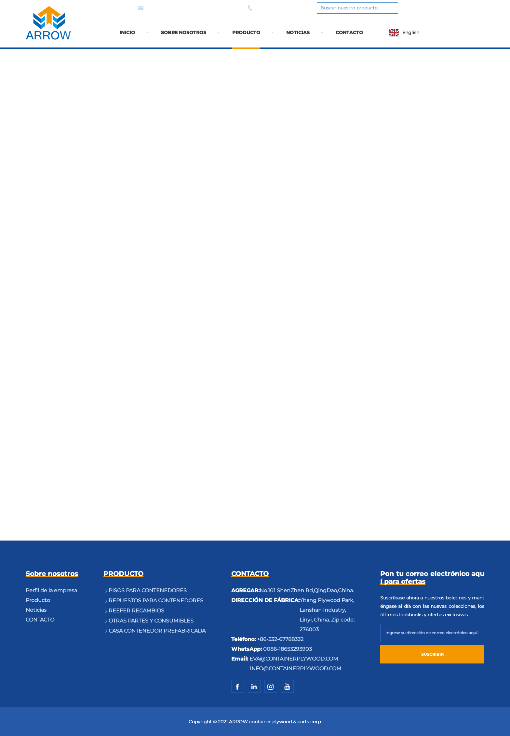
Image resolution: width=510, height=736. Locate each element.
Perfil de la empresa (51, 590)
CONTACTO (349, 37)
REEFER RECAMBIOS (136, 611)
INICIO (127, 37)
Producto (38, 600)
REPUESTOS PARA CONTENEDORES (156, 600)
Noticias (36, 610)
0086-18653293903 (276, 8)
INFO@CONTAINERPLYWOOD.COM (295, 668)
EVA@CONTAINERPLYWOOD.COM (186, 8)
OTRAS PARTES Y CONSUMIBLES (151, 621)
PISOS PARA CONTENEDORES (148, 590)
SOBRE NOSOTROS (183, 37)
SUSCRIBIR (432, 654)
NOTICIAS (298, 37)
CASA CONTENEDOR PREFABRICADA (157, 631)
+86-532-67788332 (280, 639)
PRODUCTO (246, 37)
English (410, 32)
